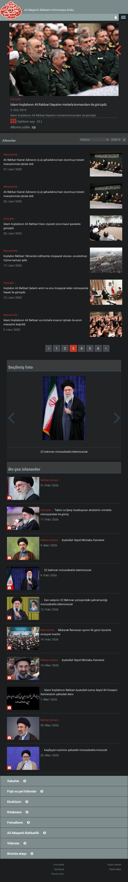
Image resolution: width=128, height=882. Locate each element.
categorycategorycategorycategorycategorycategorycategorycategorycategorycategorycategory (94, 139)
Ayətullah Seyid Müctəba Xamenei (83, 540)
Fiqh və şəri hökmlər (21, 791)
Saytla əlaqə (115, 869)
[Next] (106, 348)
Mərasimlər (10, 154)
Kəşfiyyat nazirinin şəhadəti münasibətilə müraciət (75, 750)
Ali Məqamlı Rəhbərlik (23, 833)
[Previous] (48, 348)
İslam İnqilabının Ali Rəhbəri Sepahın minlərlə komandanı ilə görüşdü (58, 104)
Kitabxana (14, 812)
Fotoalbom (15, 822)
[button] (123, 17)
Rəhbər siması (49, 480)
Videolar (13, 843)
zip (33, 127)
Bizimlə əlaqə (16, 853)
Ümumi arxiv (58, 874)
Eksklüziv (14, 802)
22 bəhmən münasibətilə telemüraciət (64, 451)
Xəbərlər (13, 781)
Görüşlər (15, 99)
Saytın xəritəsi (114, 864)
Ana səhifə (58, 864)
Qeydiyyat (59, 869)
